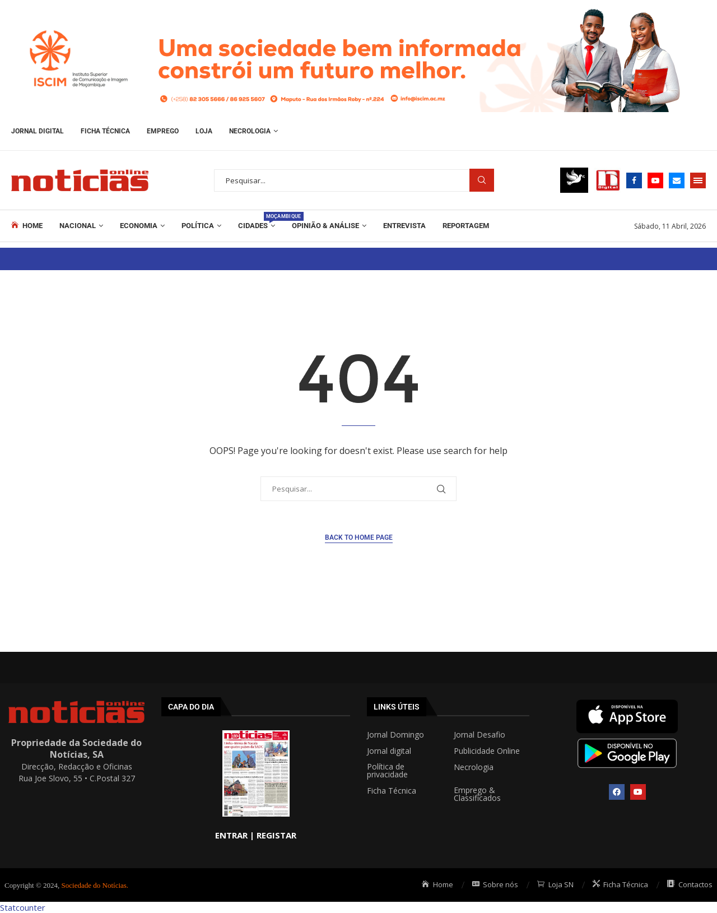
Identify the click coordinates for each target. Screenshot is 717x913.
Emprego (163, 131)
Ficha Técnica (105, 131)
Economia (138, 225)
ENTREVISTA (404, 225)
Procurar (481, 180)
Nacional (77, 225)
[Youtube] (655, 180)
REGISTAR (276, 835)
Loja (203, 131)
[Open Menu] (698, 180)
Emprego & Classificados (477, 794)
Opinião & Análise (325, 225)
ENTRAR (231, 835)
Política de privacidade (387, 770)
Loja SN (555, 884)
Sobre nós (495, 884)
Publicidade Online (487, 751)
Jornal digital (389, 751)
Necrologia (250, 131)
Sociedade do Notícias (94, 885)
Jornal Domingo (395, 735)
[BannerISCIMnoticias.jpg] (358, 5)
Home (27, 225)
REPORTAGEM (466, 225)
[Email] (677, 180)
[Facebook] (634, 180)
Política (197, 225)
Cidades (256, 221)
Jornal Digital (37, 131)
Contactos (690, 884)
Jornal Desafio (479, 735)
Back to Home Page (359, 537)
